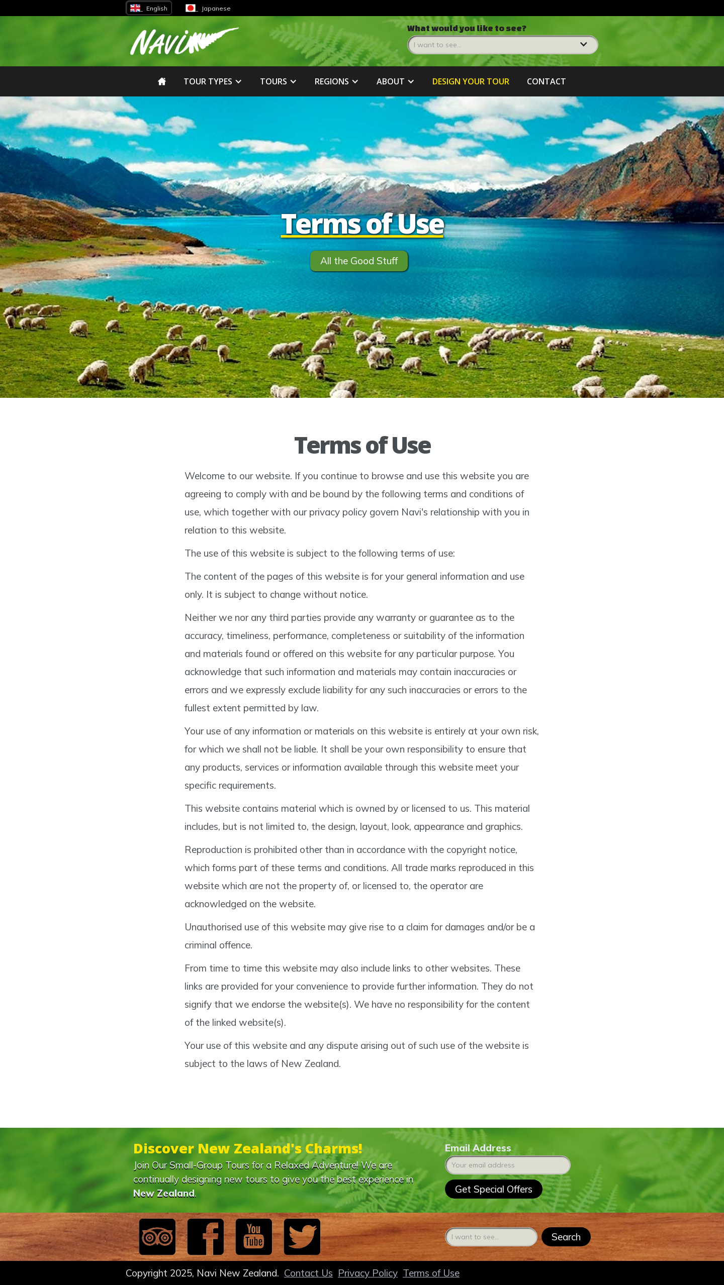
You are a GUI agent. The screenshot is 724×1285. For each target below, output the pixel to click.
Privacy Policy (368, 1273)
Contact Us (308, 1273)
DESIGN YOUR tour (470, 81)
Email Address (478, 1148)
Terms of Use (431, 1273)
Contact (546, 81)
